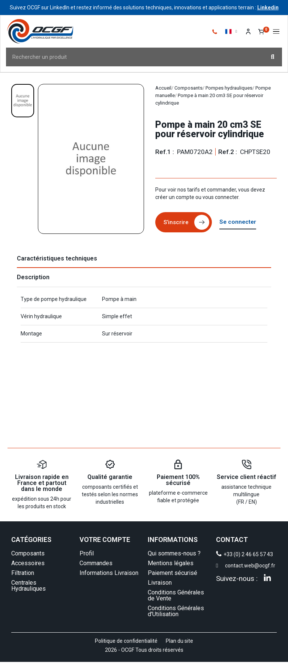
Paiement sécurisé (172, 574)
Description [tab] (33, 278)
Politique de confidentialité (126, 642)
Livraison (160, 583)
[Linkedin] (267, 578)
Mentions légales (171, 564)
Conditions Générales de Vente (176, 596)
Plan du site (179, 642)
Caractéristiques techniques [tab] (57, 259)
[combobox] (131, 57)
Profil (87, 554)
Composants (28, 554)
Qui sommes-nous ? (174, 554)
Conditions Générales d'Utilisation (176, 612)
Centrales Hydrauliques (28, 586)
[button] (275, 32)
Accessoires (28, 564)
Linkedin (268, 7)
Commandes (96, 564)
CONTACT (232, 541)
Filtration (22, 574)
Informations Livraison (109, 574)
